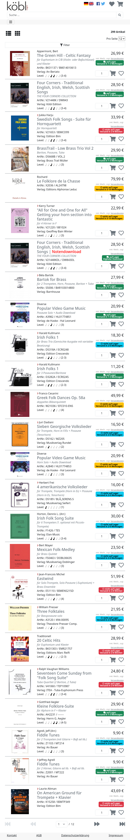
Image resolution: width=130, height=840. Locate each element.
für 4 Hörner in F (47, 223)
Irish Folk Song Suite (55, 518)
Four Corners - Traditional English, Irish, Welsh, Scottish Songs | (63, 247)
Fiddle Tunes (48, 735)
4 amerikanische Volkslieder (62, 486)
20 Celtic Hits (48, 640)
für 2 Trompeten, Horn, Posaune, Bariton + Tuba (65, 284)
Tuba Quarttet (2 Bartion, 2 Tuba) (56, 682)
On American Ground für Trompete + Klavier (59, 795)
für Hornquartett (47, 128)
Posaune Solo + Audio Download (56, 313)
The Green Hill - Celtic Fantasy (64, 55)
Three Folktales (51, 611)
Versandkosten (117, 58)
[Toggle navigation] (10, 22)
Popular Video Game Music (61, 308)
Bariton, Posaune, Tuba (51, 152)
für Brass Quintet (47, 554)
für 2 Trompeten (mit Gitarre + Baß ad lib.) (62, 739)
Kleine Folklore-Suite (55, 706)
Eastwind (45, 578)
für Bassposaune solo (49, 616)
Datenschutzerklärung (75, 835)
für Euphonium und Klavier (53, 644)
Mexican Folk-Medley (56, 549)
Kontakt (12, 835)
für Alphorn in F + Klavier (51, 710)
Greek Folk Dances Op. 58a (61, 397)
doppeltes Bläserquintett (51, 402)
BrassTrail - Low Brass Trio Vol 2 (65, 148)
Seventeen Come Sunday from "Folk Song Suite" (64, 675)
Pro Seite (112, 39)
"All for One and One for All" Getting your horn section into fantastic (64, 215)
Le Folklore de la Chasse (58, 181)
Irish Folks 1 (48, 337)
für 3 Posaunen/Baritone (51, 373)
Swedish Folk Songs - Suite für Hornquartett (64, 121)
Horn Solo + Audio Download (54, 462)
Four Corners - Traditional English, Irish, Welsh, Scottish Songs (63, 87)
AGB (39, 835)
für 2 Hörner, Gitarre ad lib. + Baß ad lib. (61, 768)
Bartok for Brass (51, 279)
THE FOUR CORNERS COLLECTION (56, 96)
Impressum (116, 835)
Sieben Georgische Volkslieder (64, 426)
